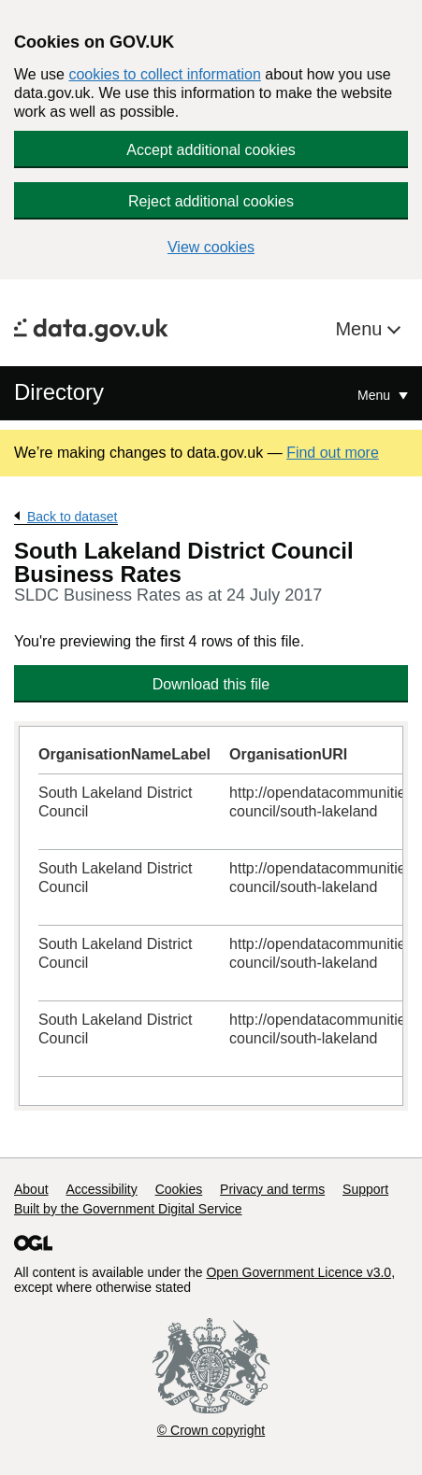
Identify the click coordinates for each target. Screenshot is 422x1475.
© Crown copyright (211, 1430)
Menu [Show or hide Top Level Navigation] (375, 395)
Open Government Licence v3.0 (298, 1272)
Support (365, 1189)
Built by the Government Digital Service (128, 1208)
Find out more (332, 453)
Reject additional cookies (211, 201)
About (31, 1189)
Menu (361, 329)
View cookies (211, 247)
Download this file (211, 684)
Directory (59, 391)
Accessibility (101, 1189)
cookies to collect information (164, 74)
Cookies (179, 1189)
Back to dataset (72, 516)
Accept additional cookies (211, 150)
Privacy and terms (272, 1189)
